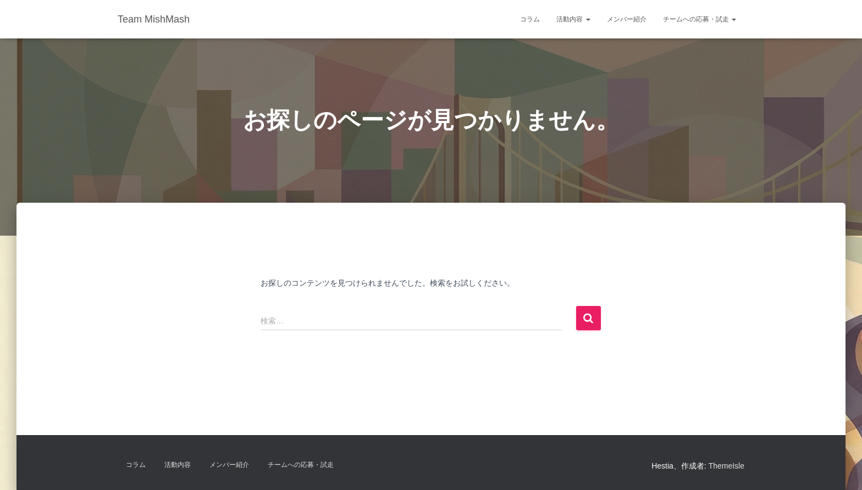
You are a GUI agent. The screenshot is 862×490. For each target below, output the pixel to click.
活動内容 (573, 19)
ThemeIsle (726, 465)
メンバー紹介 (626, 19)
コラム (530, 19)
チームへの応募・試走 (699, 19)
